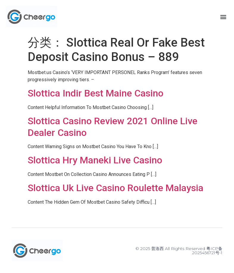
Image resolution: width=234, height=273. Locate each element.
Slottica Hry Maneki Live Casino (95, 160)
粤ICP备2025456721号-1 (207, 250)
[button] (223, 17)
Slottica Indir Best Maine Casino (95, 93)
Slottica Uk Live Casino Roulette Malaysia (115, 188)
